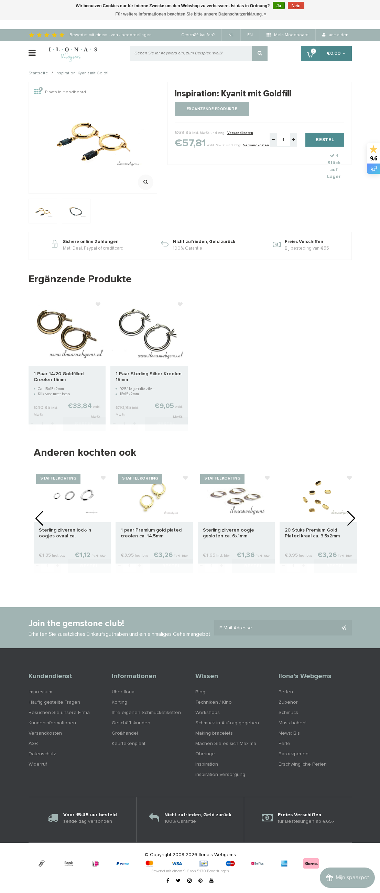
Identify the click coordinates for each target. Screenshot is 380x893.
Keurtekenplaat (128, 743)
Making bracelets (214, 733)
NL (231, 35)
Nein (296, 5)
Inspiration (206, 764)
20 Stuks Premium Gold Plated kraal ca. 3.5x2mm (312, 533)
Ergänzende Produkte (212, 109)
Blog (200, 692)
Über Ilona (123, 692)
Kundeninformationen (52, 723)
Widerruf (38, 764)
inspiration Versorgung (220, 774)
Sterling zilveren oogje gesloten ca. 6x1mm (228, 533)
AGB (33, 743)
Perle (284, 743)
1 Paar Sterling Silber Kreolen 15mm (149, 376)
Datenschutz (42, 754)
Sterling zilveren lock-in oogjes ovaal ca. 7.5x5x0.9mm (65, 533)
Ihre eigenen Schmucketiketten (146, 712)
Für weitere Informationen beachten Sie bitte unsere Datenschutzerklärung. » (191, 14)
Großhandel (125, 733)
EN (250, 35)
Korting (119, 702)
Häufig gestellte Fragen (54, 702)
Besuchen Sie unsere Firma (59, 712)
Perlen (286, 692)
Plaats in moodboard (60, 92)
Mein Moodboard (287, 35)
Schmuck (288, 712)
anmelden (335, 35)
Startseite (38, 74)
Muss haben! (292, 723)
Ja (278, 5)
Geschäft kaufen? (198, 35)
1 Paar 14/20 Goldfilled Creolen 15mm (59, 376)
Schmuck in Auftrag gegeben (227, 723)
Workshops (207, 712)
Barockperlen (293, 754)
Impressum (40, 692)
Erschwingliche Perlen (303, 764)
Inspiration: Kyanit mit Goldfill (82, 74)
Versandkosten (240, 133)
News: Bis (289, 733)
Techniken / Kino (213, 702)
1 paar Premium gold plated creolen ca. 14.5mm (151, 533)
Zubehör (288, 702)
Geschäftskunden (131, 723)
